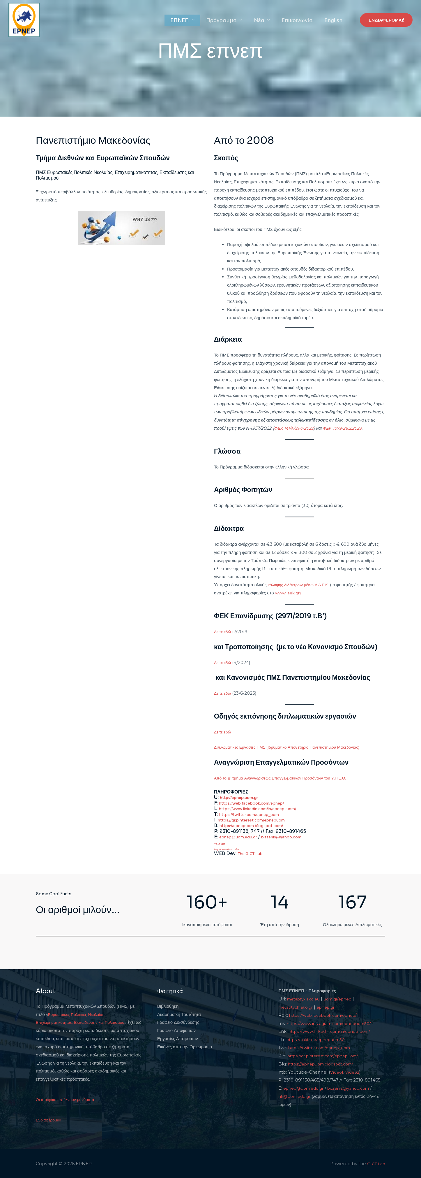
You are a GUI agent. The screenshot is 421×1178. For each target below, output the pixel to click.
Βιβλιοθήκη (168, 1006)
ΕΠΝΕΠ (198, 20)
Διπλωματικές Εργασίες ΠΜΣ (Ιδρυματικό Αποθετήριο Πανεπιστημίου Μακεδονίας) (293, 747)
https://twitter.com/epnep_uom (256, 814)
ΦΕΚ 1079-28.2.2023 (348, 428)
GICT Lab (375, 1163)
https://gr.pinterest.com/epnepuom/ (327, 1055)
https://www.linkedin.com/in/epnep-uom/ (267, 808)
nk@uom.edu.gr (296, 1096)
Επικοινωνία (303, 20)
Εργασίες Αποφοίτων (177, 1038)
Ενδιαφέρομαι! (49, 1119)
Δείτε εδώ (223, 631)
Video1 (337, 1072)
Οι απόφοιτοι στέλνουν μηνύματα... (69, 1099)
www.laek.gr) (289, 593)
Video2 (354, 1072)
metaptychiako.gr (297, 1007)
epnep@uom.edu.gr (242, 836)
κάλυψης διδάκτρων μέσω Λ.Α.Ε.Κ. (301, 584)
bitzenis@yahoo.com (295, 836)
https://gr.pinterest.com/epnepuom (259, 820)
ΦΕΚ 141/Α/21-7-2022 (295, 428)
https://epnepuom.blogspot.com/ (259, 825)
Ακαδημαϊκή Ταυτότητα (179, 1014)
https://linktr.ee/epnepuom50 (319, 1039)
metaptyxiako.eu (305, 998)
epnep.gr (331, 1007)
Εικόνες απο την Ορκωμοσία (184, 1046)
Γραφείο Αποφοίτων (176, 1030)
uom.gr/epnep (344, 998)
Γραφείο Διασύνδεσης (178, 1022)
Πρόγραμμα (235, 20)
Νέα (269, 20)
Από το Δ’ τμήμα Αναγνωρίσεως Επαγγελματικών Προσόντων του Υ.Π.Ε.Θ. (286, 778)
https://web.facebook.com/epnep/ (259, 803)
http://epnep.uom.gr (243, 797)
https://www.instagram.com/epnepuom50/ (334, 1023)
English (335, 20)
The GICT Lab (253, 853)
